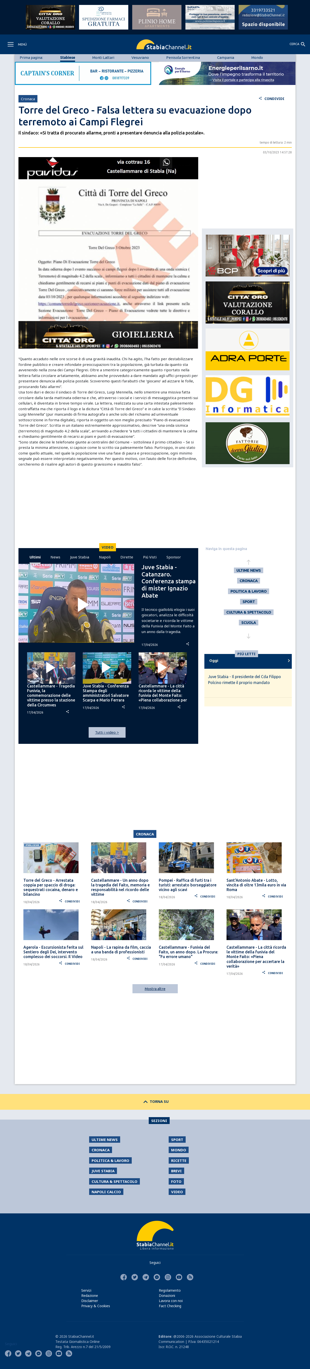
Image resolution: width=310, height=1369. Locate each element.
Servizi (86, 1290)
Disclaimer (89, 1300)
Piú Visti (150, 556)
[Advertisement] (108, 508)
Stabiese (67, 57)
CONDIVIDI (271, 98)
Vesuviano (140, 57)
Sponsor (173, 556)
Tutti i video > (107, 732)
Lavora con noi (171, 1300)
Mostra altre (155, 989)
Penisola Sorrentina (183, 57)
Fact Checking (170, 1306)
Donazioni (167, 1295)
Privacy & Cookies (95, 1306)
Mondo (257, 57)
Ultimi (35, 556)
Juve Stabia (79, 556)
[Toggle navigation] (17, 44)
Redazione (89, 1295)
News (55, 556)
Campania (225, 57)
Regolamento (170, 1290)
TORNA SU (155, 1101)
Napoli (105, 556)
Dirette (126, 556)
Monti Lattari (103, 57)
